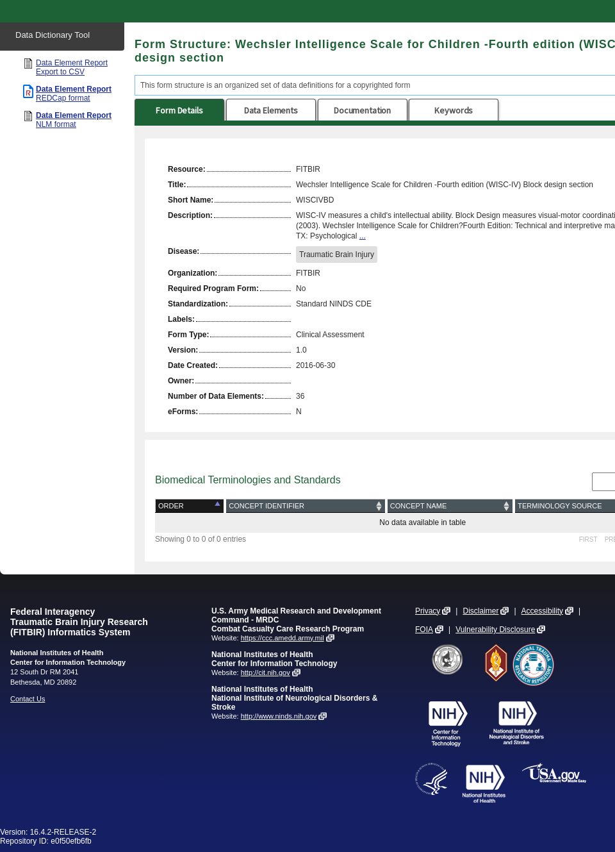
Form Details (179, 110)
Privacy (427, 610)
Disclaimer (480, 610)
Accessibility (542, 610)
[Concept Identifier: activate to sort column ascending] (305, 506)
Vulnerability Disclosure (495, 629)
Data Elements (271, 110)
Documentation (362, 110)
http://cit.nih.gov (265, 672)
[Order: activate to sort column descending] (191, 506)
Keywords (453, 110)
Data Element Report (72, 67)
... (362, 235)
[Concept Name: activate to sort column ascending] (450, 506)
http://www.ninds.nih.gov (279, 716)
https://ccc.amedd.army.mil (282, 638)
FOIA (424, 629)
